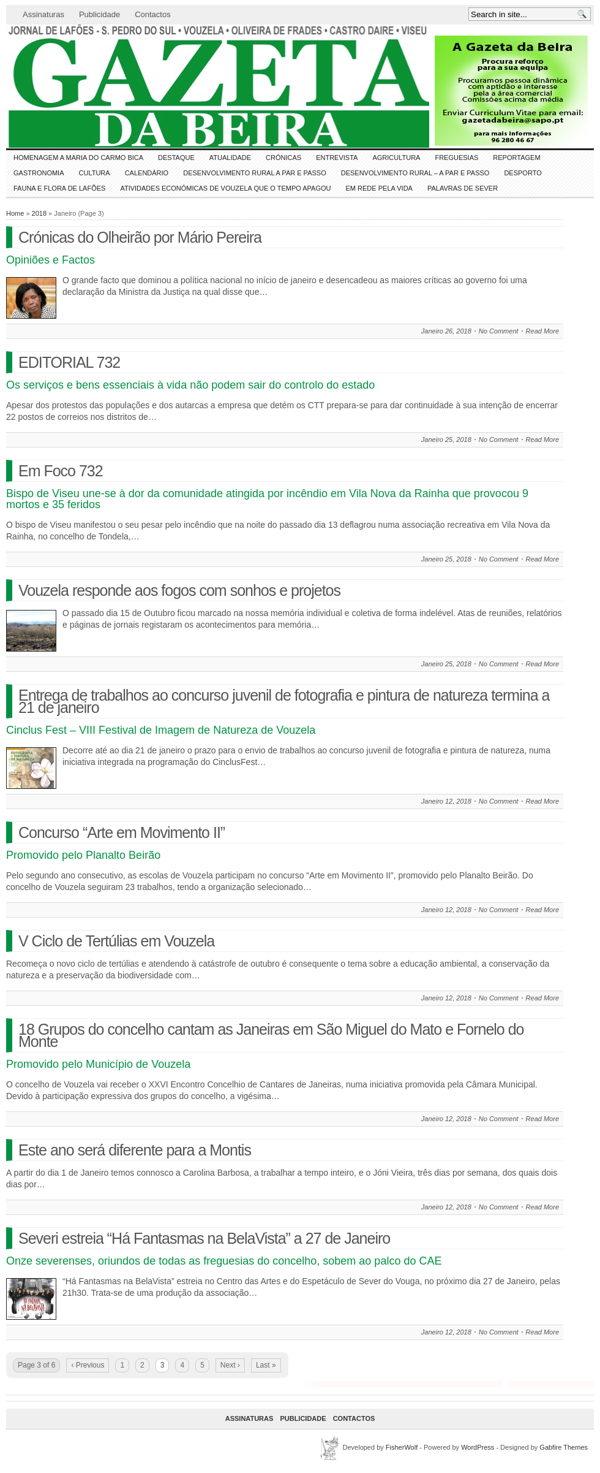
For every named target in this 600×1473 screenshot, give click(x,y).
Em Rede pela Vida (379, 188)
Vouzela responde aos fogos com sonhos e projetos (179, 590)
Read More (542, 331)
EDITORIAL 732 (69, 362)
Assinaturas (43, 14)
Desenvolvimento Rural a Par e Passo (254, 173)
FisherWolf (402, 1447)
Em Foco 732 (60, 470)
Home (15, 213)
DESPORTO (522, 173)
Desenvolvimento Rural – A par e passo (415, 173)
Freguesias (456, 157)
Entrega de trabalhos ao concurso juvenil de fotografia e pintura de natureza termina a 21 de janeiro (283, 701)
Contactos (153, 14)
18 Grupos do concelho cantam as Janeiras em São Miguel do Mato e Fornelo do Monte (271, 1035)
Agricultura (396, 157)
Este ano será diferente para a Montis (134, 1150)
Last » (266, 1365)
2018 (39, 213)
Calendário (147, 173)
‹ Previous (87, 1365)
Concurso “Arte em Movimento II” (121, 832)
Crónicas (283, 157)
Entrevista (337, 157)
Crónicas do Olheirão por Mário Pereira (139, 237)
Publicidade (99, 14)
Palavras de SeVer (462, 188)
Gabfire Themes (563, 1447)
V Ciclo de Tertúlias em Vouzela (116, 941)
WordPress (477, 1447)
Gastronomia (38, 173)
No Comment (499, 331)
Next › (230, 1365)
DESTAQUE (176, 157)
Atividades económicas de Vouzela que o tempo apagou (225, 188)
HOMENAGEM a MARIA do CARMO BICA (78, 157)
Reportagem (516, 157)
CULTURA (94, 173)
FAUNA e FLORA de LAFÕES (59, 188)
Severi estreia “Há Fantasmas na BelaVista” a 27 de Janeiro (204, 1238)
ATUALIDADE (230, 157)
